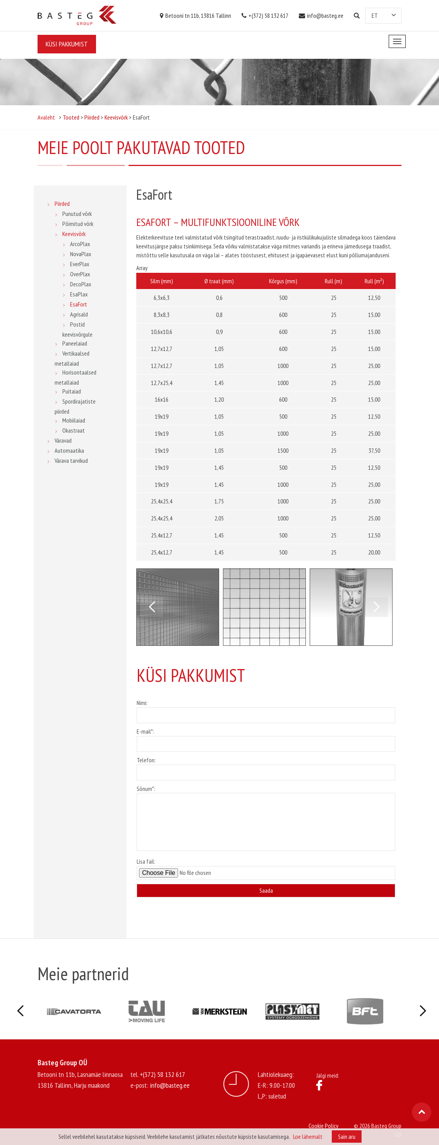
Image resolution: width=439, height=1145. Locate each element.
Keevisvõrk (74, 234)
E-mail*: (266, 737)
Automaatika (69, 450)
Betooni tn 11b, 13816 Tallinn (195, 15)
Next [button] (376, 607)
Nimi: (266, 709)
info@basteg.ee (321, 15)
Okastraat (73, 430)
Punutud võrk (77, 213)
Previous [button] (151, 607)
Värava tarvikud (71, 460)
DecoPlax (80, 284)
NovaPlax (80, 254)
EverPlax (79, 264)
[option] (177, 607)
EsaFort (78, 304)
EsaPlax (79, 294)
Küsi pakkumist (67, 43)
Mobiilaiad (73, 420)
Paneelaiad (74, 343)
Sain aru (346, 1136)
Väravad (63, 440)
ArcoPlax (80, 244)
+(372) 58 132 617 (265, 15)
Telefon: (266, 766)
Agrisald (79, 314)
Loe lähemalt (307, 1136)
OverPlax (80, 274)
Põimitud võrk (77, 224)
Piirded (62, 203)
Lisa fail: (266, 868)
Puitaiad (71, 391)
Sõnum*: (266, 819)
